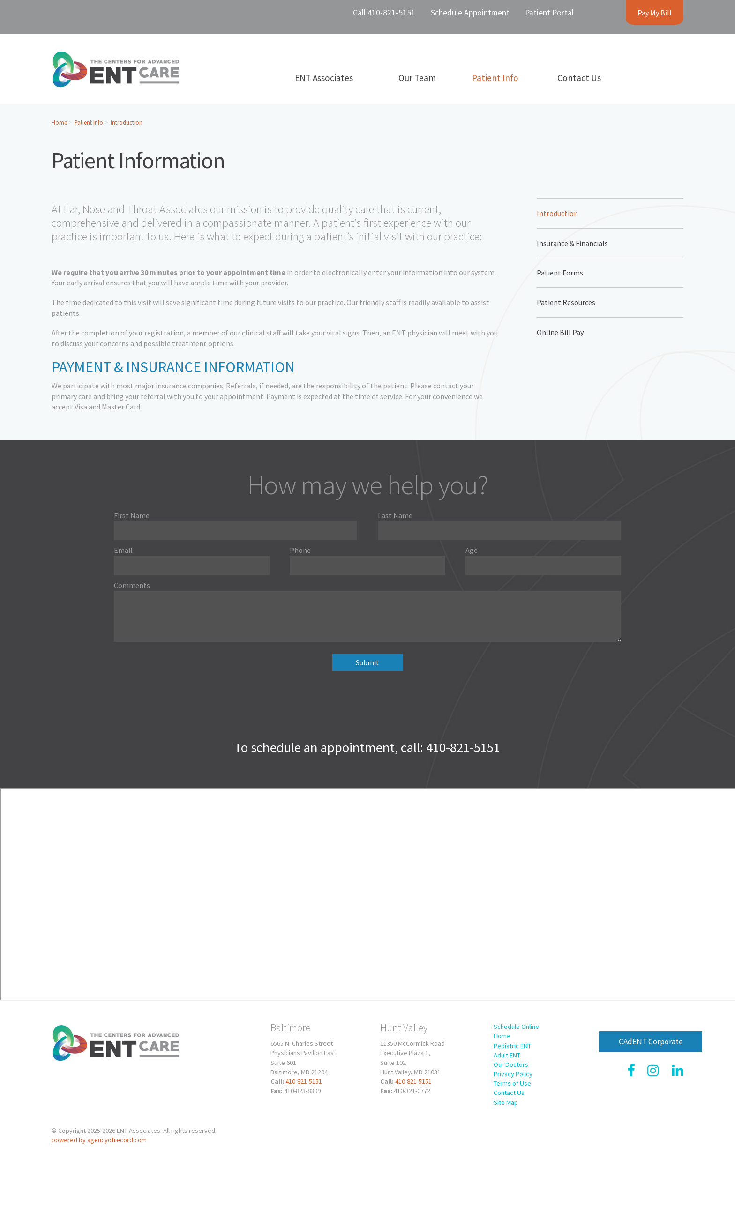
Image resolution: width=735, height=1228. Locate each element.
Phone (300, 550)
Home (59, 122)
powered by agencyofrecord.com (99, 1140)
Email (123, 550)
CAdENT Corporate (651, 1041)
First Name (132, 515)
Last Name (395, 515)
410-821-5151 (303, 1081)
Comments (132, 585)
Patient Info (89, 122)
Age (471, 550)
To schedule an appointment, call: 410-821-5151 (367, 747)
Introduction (126, 122)
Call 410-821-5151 (384, 12)
